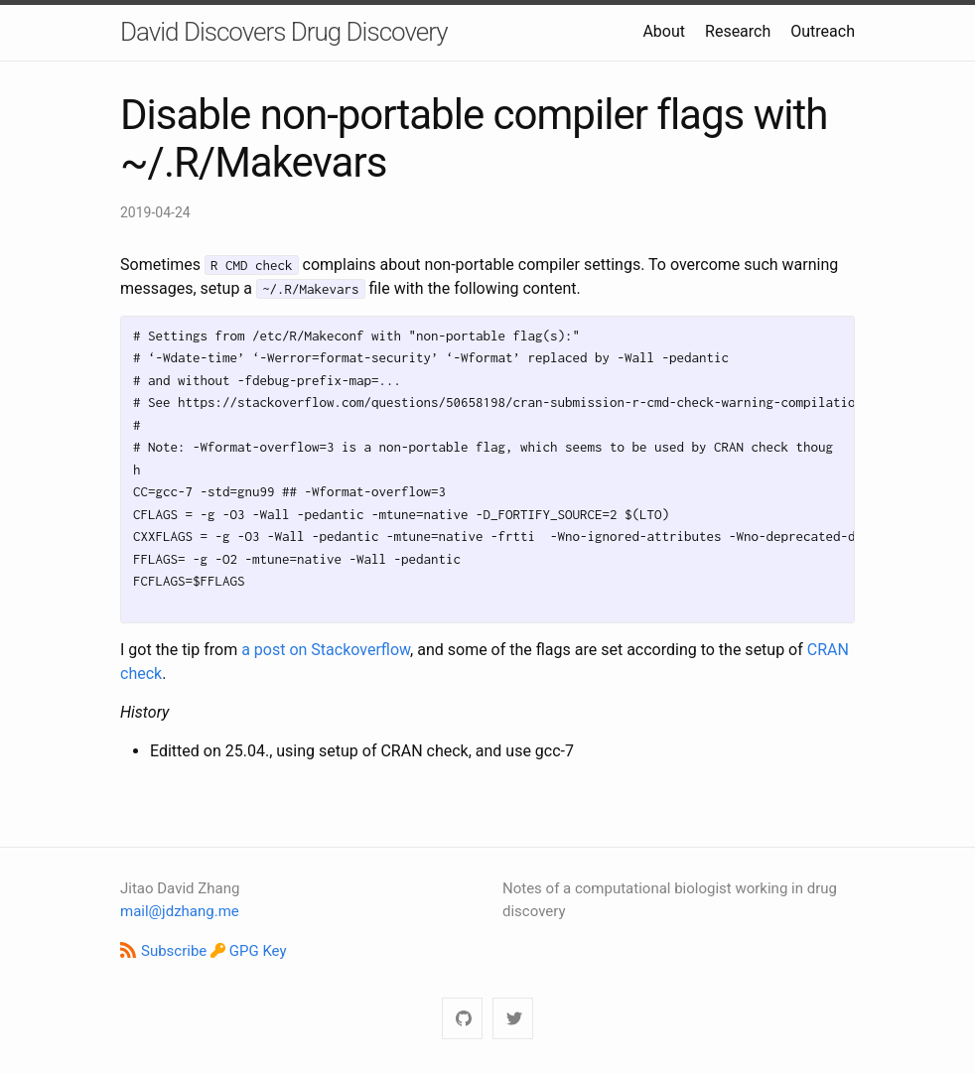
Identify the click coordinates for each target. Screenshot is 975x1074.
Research (737, 31)
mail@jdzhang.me (179, 911)
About (663, 31)
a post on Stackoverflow (325, 649)
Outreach (822, 31)
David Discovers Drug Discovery (284, 32)
